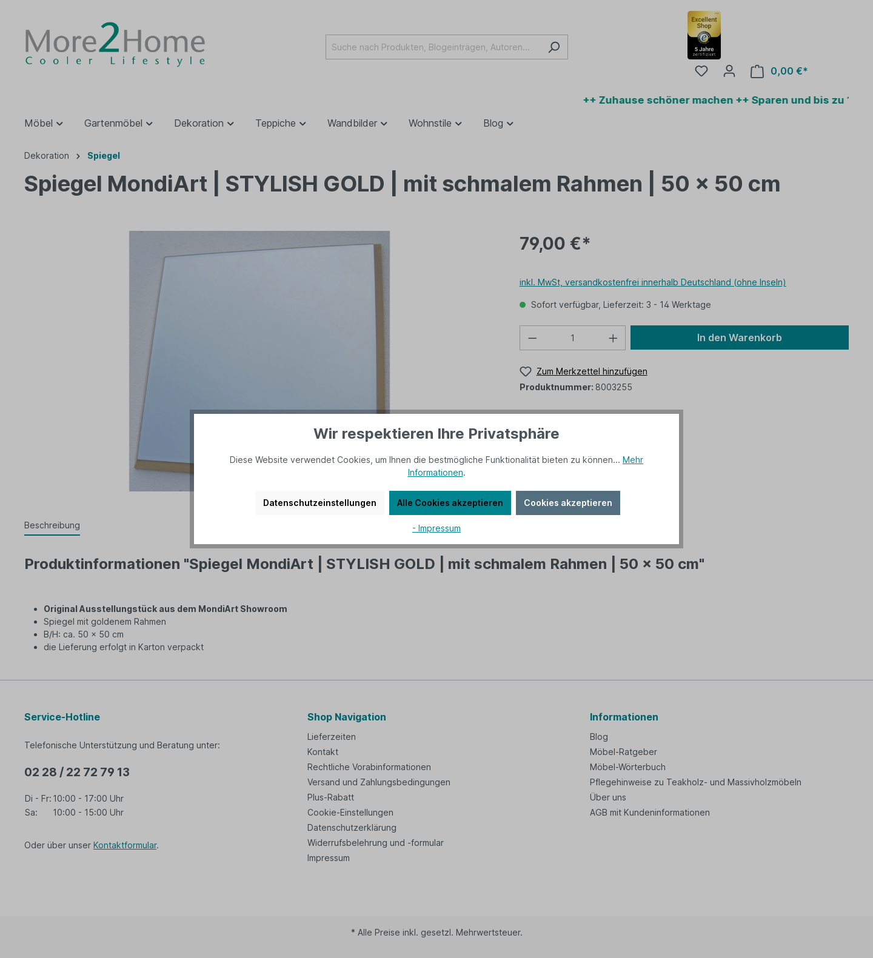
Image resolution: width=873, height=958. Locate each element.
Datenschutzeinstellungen (319, 502)
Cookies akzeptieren (568, 502)
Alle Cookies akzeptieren (450, 502)
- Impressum (436, 528)
